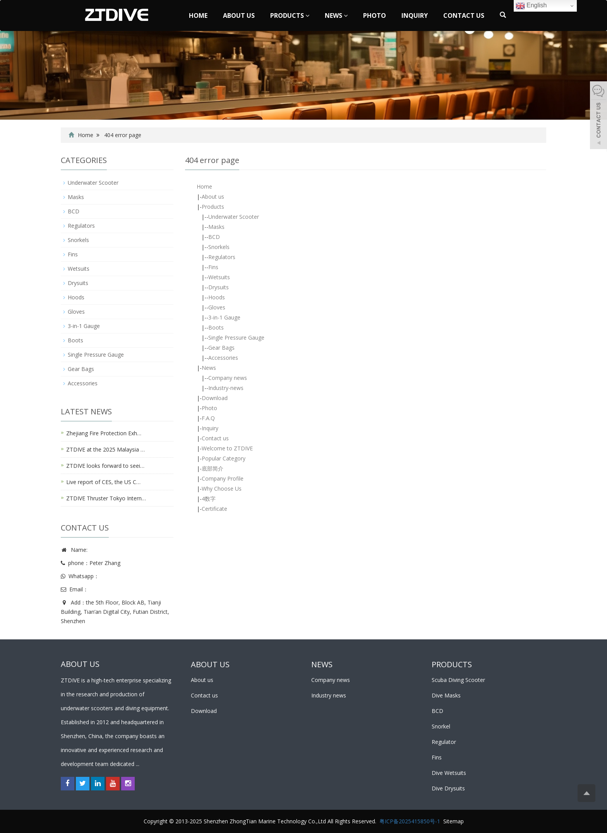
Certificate (214, 508)
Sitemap (453, 821)
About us (239, 15)
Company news (227, 377)
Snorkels (219, 247)
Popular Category (223, 458)
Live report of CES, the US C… (103, 482)
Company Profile (222, 478)
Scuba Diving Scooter (458, 680)
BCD (214, 236)
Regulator (444, 741)
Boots (216, 327)
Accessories (223, 357)
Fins (213, 267)
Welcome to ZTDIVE (227, 448)
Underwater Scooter (233, 216)
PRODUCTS (452, 664)
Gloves (216, 307)
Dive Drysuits (448, 788)
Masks (216, 226)
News (336, 15)
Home (198, 15)
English (531, 5)
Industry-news (225, 388)
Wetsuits (219, 277)
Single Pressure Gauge (236, 337)
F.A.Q (208, 418)
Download (215, 398)
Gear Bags (221, 347)
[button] (307, 15)
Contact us (463, 15)
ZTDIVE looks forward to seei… (105, 465)
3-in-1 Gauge (224, 317)
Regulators (221, 257)
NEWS (322, 664)
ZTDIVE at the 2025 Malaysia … (105, 449)
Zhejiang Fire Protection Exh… (103, 433)
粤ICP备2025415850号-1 (409, 821)
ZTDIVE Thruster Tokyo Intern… (106, 498)
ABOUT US (210, 664)
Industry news (328, 695)
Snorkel (441, 726)
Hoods (216, 297)
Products (289, 15)
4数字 (209, 498)
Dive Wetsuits (449, 772)
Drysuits (218, 287)
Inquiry (414, 15)
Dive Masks (446, 695)
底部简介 (212, 468)
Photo (374, 15)
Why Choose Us (222, 488)
